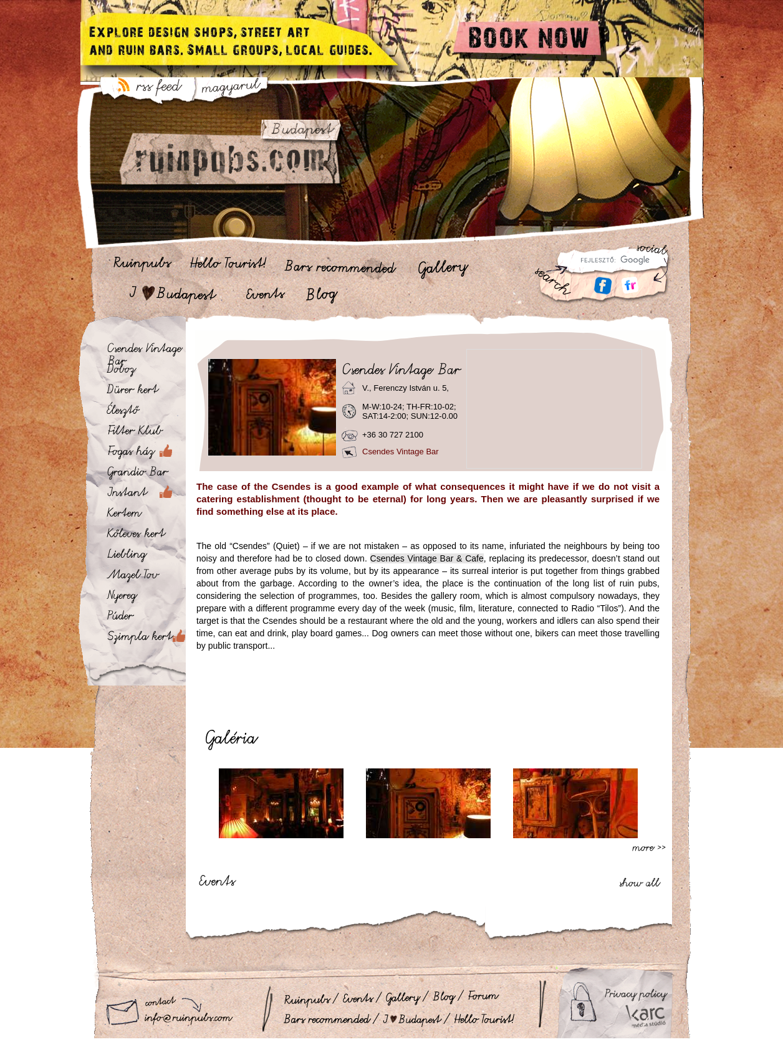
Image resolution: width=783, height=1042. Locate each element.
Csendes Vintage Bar (400, 451)
